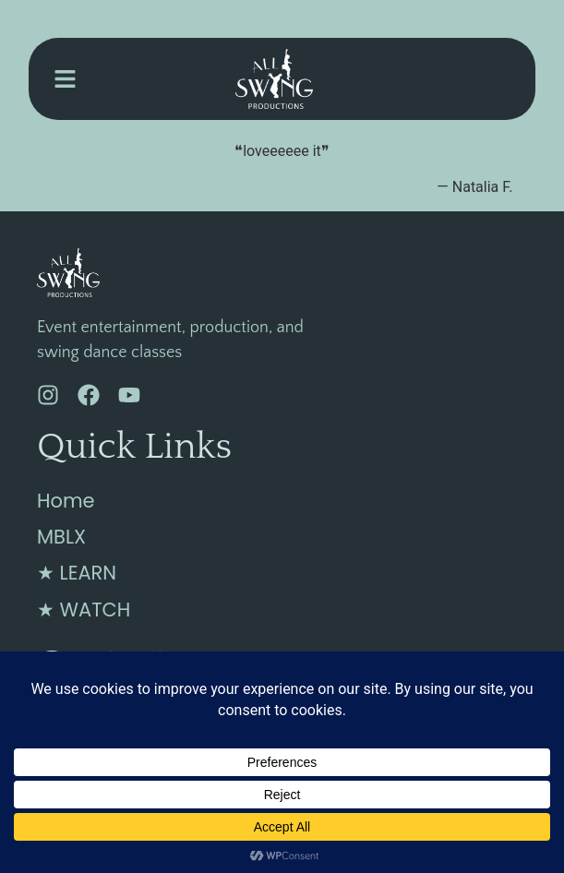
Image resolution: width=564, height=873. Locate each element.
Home (66, 500)
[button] (65, 79)
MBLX (61, 536)
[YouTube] (129, 395)
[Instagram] (48, 395)
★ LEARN (76, 572)
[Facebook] (89, 395)
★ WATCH (83, 609)
